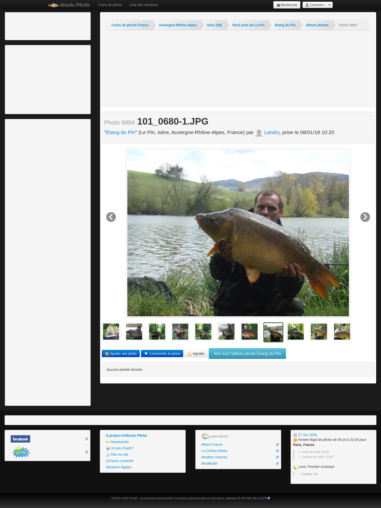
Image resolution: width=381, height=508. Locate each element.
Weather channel (214, 457)
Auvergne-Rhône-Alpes (178, 25)
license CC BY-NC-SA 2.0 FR (246, 498)
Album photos (317, 25)
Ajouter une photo (121, 354)
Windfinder (209, 463)
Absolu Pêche (69, 5)
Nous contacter (119, 461)
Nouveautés (117, 442)
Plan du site (117, 455)
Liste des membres (143, 5)
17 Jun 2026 (305, 435)
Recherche (287, 5)
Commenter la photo (162, 354)
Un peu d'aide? (119, 448)
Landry (267, 132)
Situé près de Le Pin (248, 25)
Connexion (314, 5)
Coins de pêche (110, 5)
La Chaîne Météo (214, 451)
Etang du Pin (285, 25)
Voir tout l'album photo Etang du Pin (247, 353)
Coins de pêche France (130, 25)
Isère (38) (214, 25)
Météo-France (212, 444)
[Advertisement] (33, 25)
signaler (196, 354)
